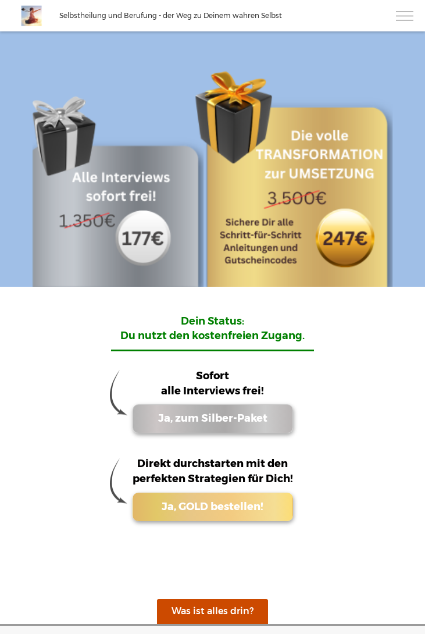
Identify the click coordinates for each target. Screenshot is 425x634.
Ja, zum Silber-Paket (212, 418)
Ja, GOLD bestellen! (212, 506)
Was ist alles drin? (212, 611)
